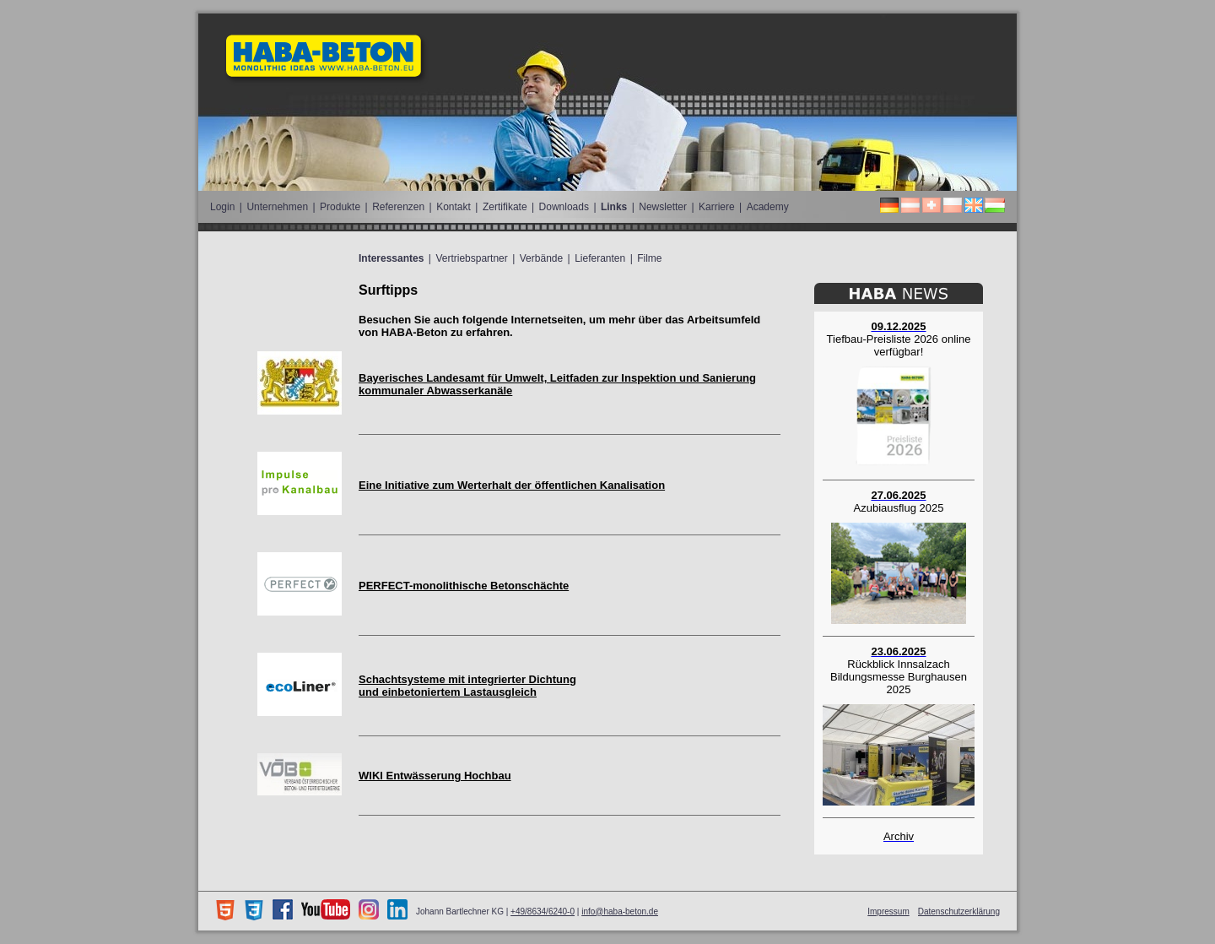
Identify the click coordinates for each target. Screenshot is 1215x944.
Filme (649, 258)
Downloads (564, 207)
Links (614, 207)
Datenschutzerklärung (959, 911)
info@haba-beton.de (619, 911)
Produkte (340, 207)
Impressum (888, 911)
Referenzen (398, 207)
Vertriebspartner (471, 258)
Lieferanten (600, 258)
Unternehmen (277, 207)
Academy (768, 207)
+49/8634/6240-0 (542, 911)
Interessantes (391, 258)
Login (222, 207)
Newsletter (663, 207)
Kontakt (453, 207)
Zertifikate (505, 207)
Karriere (717, 207)
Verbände (541, 258)
